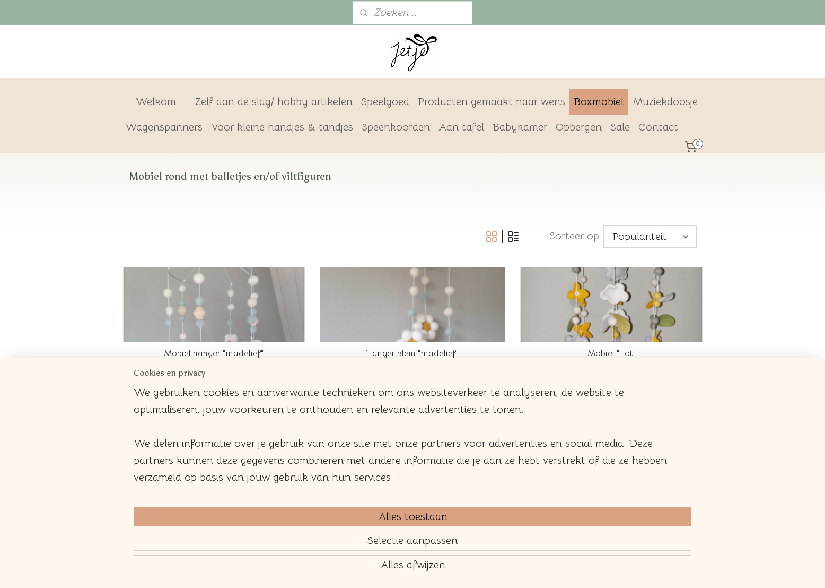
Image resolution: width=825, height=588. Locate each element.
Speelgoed (385, 101)
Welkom (156, 101)
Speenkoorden (396, 127)
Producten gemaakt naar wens (491, 101)
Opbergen (579, 127)
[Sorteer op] (649, 236)
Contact (658, 127)
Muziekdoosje (665, 101)
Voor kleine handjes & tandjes (282, 127)
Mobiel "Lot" (611, 354)
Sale (620, 127)
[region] (342, 522)
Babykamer (520, 127)
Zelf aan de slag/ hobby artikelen (274, 101)
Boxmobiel (599, 101)
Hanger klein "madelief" (412, 354)
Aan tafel (461, 127)
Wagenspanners (164, 127)
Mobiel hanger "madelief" (213, 354)
